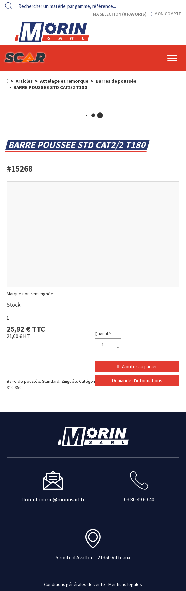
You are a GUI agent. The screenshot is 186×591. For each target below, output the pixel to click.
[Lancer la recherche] (8, 6)
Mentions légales (125, 584)
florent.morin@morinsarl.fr (53, 499)
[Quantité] (108, 344)
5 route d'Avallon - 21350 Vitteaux (93, 557)
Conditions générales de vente (74, 584)
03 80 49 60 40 (139, 499)
